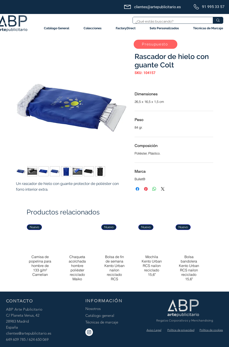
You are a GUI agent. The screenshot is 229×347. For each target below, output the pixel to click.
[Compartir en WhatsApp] (154, 189)
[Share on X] (162, 189)
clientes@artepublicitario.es (28, 333)
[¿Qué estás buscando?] (169, 21)
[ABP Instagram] (89, 332)
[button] (92, 28)
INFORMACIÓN (104, 300)
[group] (114, 256)
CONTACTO (19, 301)
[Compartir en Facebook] (137, 189)
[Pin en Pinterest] (146, 189)
